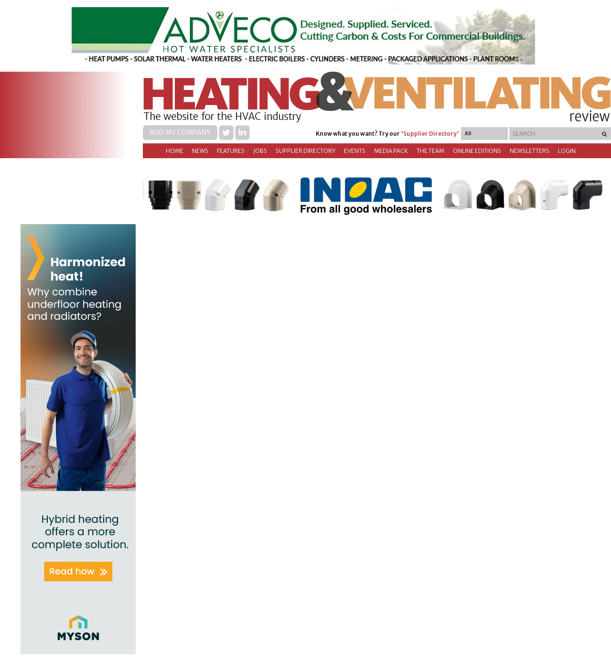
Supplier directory (305, 150)
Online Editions (477, 150)
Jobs (260, 150)
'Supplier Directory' (430, 133)
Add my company (180, 132)
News (200, 150)
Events (354, 150)
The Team (430, 150)
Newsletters (529, 150)
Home (174, 150)
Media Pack (391, 150)
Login (567, 150)
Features (231, 150)
